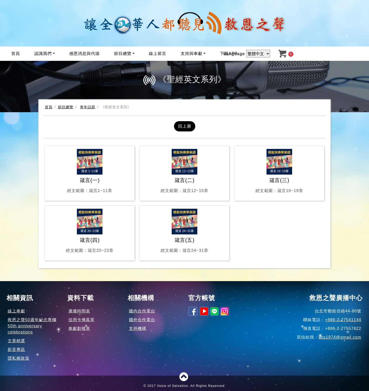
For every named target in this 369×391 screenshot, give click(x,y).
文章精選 (16, 341)
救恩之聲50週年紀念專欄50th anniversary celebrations (32, 326)
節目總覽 (65, 107)
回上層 (184, 126)
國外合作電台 (142, 320)
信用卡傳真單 (81, 320)
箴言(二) (184, 171)
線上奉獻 (16, 311)
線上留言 (157, 53)
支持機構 (137, 328)
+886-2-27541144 (343, 320)
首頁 (15, 53)
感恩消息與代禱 (84, 53)
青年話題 (87, 107)
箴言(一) (90, 171)
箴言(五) (184, 231)
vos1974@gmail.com (340, 337)
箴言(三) (279, 171)
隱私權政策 (18, 358)
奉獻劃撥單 (79, 328)
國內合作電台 (142, 311)
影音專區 (16, 349)
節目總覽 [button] (122, 53)
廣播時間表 (79, 311)
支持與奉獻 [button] (191, 53)
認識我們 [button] (43, 53)
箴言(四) (90, 231)
